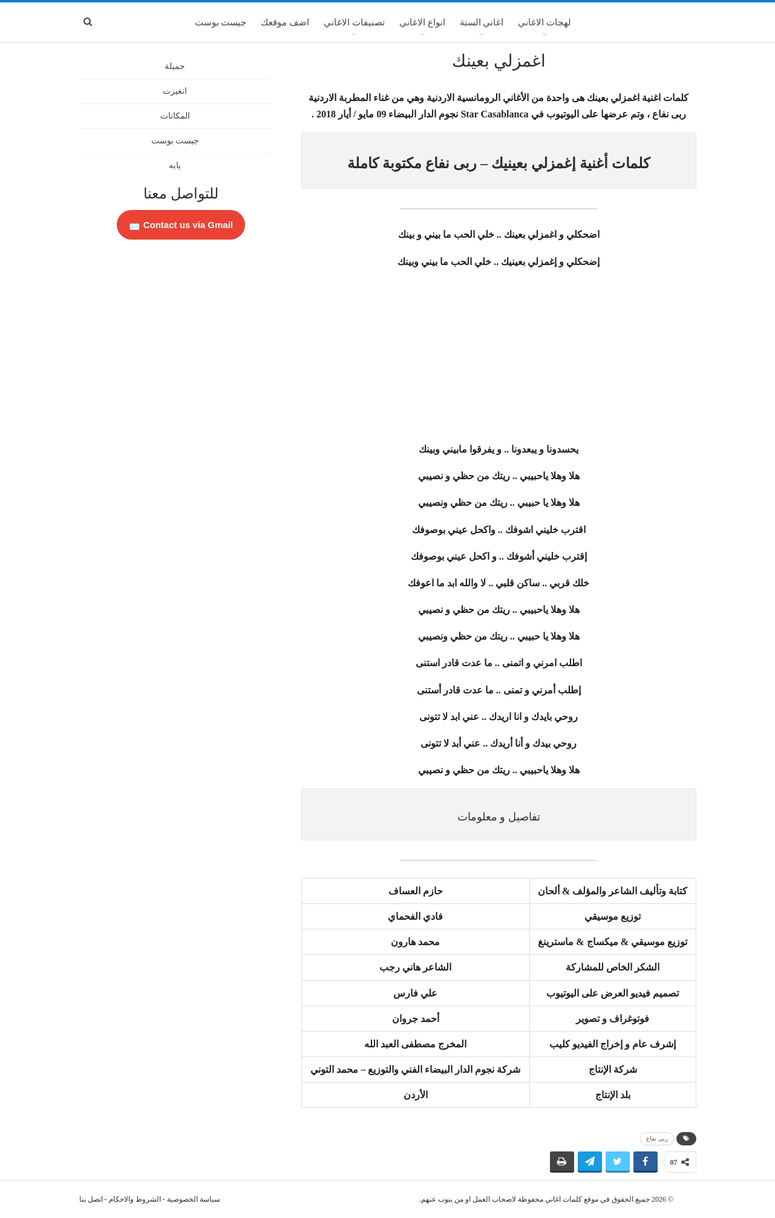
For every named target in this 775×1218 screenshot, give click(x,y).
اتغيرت (175, 91)
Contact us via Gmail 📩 (181, 225)
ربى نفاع (657, 1138)
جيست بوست (221, 22)
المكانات (175, 115)
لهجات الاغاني (544, 22)
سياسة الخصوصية (193, 1199)
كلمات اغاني (563, 1199)
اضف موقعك (285, 22)
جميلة (175, 66)
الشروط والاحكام (135, 1199)
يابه (175, 165)
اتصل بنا (91, 1199)
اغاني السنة (482, 22)
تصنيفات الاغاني (354, 22)
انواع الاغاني (422, 22)
